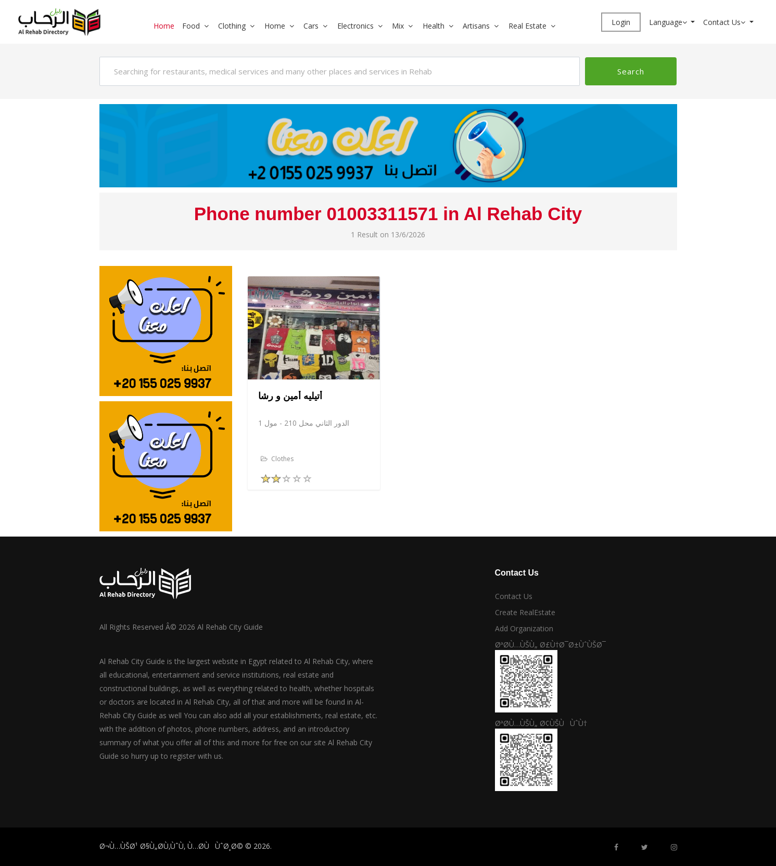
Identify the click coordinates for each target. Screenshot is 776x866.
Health (433, 26)
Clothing (232, 26)
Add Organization (524, 628)
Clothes (277, 458)
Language (669, 22)
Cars (311, 26)
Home (164, 26)
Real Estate (527, 26)
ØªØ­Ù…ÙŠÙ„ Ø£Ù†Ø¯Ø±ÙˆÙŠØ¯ (550, 645)
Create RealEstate (525, 612)
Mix (398, 26)
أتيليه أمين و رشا (290, 396)
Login (621, 22)
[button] (210, 26)
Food (191, 26)
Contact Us (725, 22)
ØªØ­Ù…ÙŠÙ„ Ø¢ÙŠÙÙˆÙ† (541, 723)
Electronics (355, 26)
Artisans (476, 26)
